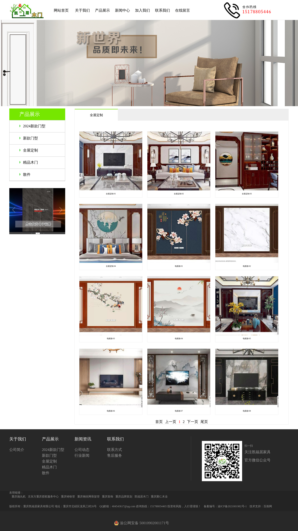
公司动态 (81, 450)
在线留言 (182, 10)
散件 (26, 174)
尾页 (204, 422)
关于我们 (82, 10)
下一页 (192, 422)
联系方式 (114, 450)
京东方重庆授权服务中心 (43, 496)
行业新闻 (81, 455)
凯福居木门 (142, 496)
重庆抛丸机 (19, 496)
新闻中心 (122, 10)
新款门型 (30, 138)
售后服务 (114, 455)
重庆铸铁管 (68, 496)
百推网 (268, 506)
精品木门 (30, 162)
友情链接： (16, 492)
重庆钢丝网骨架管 (88, 496)
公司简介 (16, 450)
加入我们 (142, 10)
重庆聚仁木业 (159, 496)
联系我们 (162, 10)
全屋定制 (30, 150)
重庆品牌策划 (123, 496)
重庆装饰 (107, 496)
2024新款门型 (34, 126)
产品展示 (102, 10)
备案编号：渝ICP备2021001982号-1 (225, 506)
